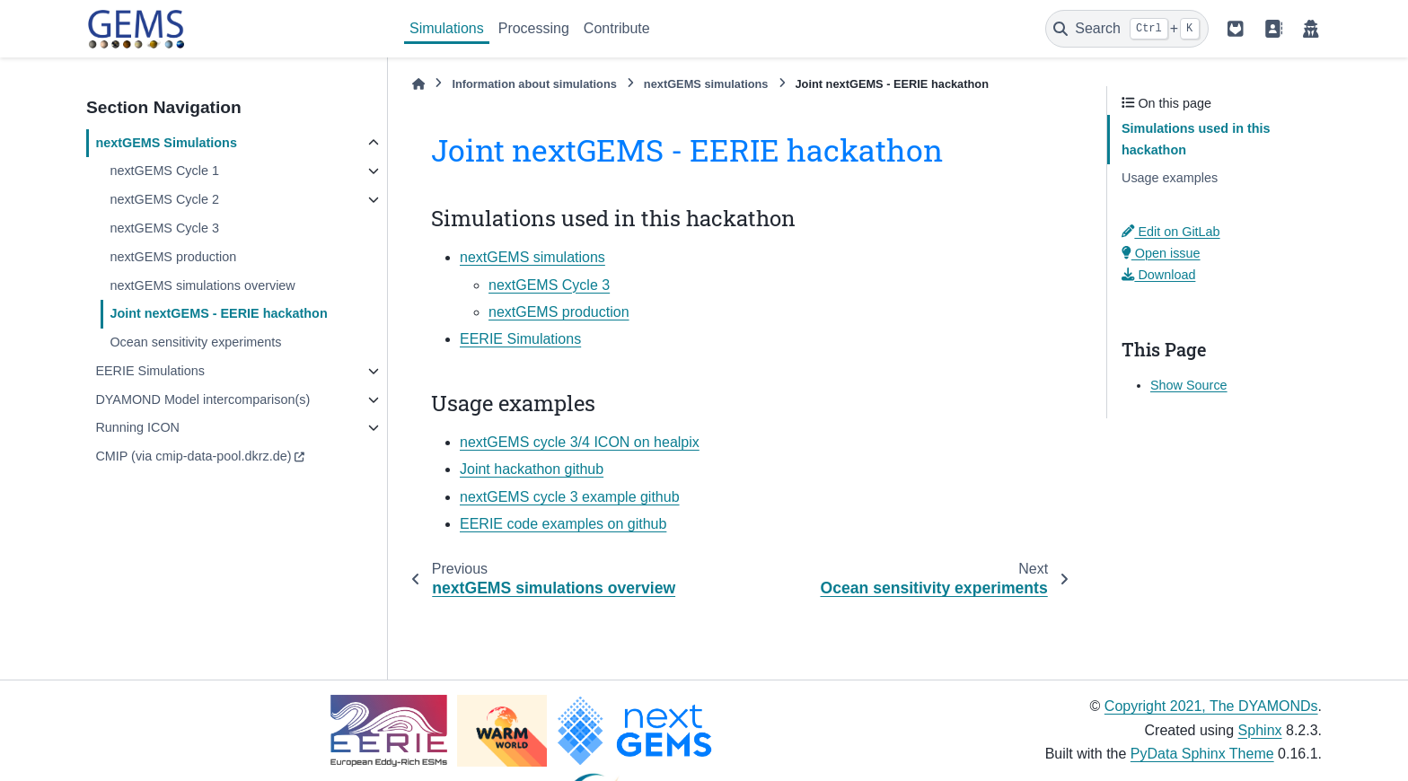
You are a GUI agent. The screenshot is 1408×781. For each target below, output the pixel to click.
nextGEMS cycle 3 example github (570, 497)
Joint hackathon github (531, 469)
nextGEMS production (173, 257)
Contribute (617, 28)
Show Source (1189, 385)
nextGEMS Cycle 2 (164, 199)
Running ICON (137, 427)
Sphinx (1260, 730)
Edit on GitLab (1171, 231)
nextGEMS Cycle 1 (164, 170)
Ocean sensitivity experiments (195, 342)
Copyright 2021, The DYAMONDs (1211, 706)
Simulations (446, 28)
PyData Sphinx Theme (1202, 753)
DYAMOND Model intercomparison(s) (202, 399)
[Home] (418, 84)
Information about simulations (534, 84)
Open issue (1161, 253)
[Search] (1127, 29)
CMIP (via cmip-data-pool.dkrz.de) (193, 456)
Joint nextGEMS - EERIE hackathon (218, 313)
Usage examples (1170, 178)
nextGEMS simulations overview (202, 285)
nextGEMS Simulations (166, 143)
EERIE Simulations (150, 371)
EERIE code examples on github (563, 523)
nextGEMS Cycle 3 (164, 228)
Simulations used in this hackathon (1196, 139)
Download (1158, 275)
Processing (533, 28)
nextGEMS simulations (706, 84)
